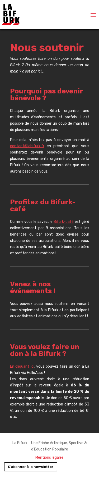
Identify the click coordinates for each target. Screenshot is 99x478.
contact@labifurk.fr (27, 146)
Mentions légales (49, 457)
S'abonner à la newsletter (30, 467)
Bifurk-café (64, 221)
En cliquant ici (22, 366)
